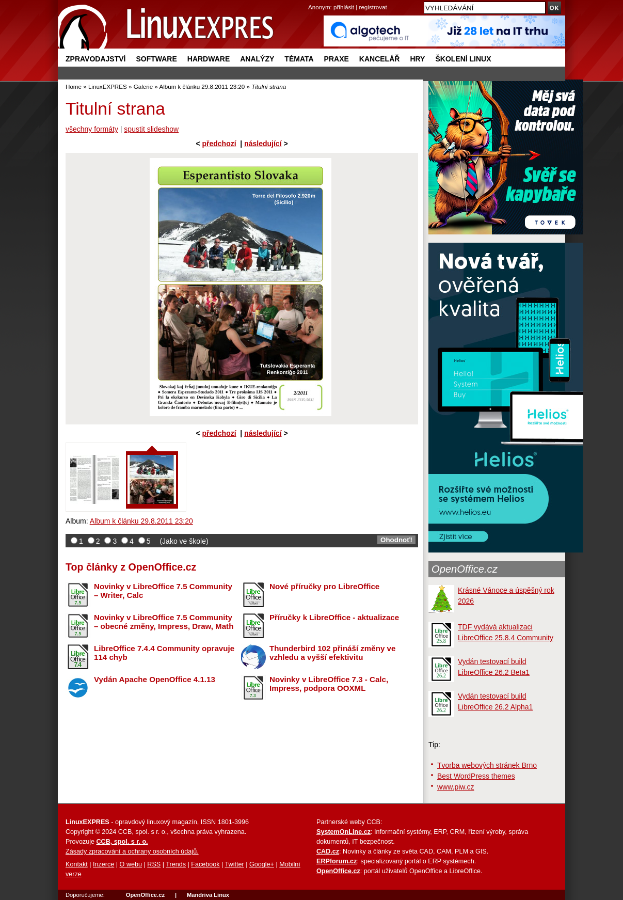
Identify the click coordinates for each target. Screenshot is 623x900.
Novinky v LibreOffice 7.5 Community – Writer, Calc (163, 590)
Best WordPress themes (476, 776)
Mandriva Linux (208, 895)
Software (156, 59)
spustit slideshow (151, 129)
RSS (154, 864)
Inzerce (103, 864)
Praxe (336, 59)
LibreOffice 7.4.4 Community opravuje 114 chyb (164, 652)
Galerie (143, 86)
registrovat (373, 7)
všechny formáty (92, 129)
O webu (131, 864)
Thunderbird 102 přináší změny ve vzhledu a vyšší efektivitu (332, 652)
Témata (298, 59)
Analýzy (257, 59)
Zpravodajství (95, 59)
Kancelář (379, 59)
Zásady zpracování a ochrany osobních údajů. (132, 851)
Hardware (208, 59)
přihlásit (343, 7)
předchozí (219, 143)
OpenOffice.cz (465, 569)
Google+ (261, 864)
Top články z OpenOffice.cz (131, 567)
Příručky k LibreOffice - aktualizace (334, 617)
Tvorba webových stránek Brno (487, 765)
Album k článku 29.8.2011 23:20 (202, 86)
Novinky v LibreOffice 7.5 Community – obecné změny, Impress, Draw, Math (163, 621)
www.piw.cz (455, 787)
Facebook (205, 864)
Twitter (234, 864)
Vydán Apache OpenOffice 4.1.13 (154, 679)
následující (262, 143)
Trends (176, 864)
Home (74, 86)
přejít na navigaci (311, 0)
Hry (417, 59)
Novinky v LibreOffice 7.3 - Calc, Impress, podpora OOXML (328, 683)
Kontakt (77, 864)
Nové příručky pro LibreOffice (324, 586)
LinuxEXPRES (107, 86)
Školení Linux (463, 59)
